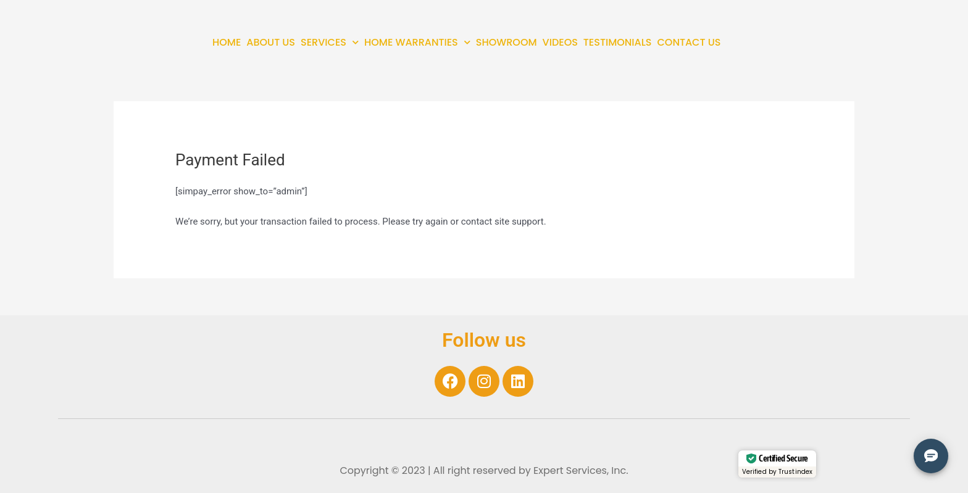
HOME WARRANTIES (417, 42)
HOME (226, 42)
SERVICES (330, 42)
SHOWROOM (506, 42)
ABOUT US (270, 42)
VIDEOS (560, 42)
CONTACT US (689, 42)
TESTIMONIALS (617, 42)
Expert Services (570, 470)
